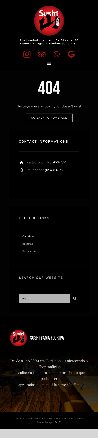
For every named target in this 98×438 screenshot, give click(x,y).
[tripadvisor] (41, 54)
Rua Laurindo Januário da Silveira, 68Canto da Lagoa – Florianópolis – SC (49, 42)
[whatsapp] (56, 54)
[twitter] (43, 183)
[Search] (74, 299)
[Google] (71, 54)
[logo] (49, 7)
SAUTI (58, 422)
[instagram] (26, 54)
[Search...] (44, 299)
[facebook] (33, 183)
